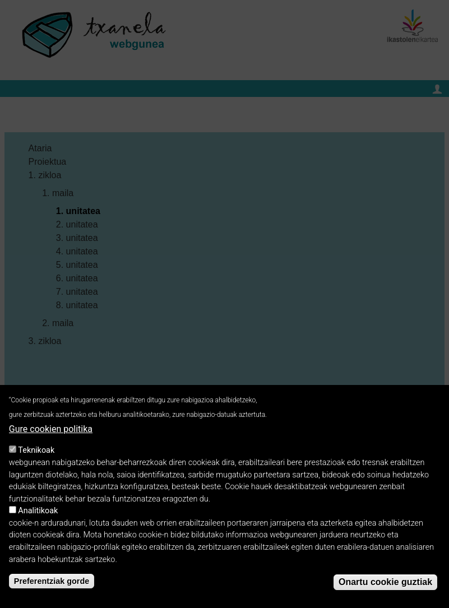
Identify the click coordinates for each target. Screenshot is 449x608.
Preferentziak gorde (51, 585)
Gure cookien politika (50, 433)
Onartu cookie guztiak (385, 586)
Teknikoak (36, 454)
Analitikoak (38, 514)
